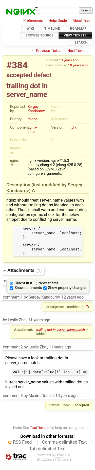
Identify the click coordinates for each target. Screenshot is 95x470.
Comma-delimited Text (64, 448)
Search (81, 42)
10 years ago (78, 65)
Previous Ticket (48, 51)
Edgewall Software (57, 465)
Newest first (48, 288)
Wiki (30, 28)
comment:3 (13, 401)
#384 (17, 65)
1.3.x (73, 127)
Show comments (28, 293)
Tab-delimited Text (47, 454)
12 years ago (72, 302)
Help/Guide (58, 20)
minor (32, 119)
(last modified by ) (44, 187)
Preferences (33, 20)
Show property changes (67, 293)
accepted (19, 75)
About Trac (81, 20)
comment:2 (13, 352)
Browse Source (39, 35)
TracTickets (39, 434)
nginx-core (32, 129)
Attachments (24, 276)
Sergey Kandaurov (36, 109)
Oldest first (23, 288)
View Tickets (75, 35)
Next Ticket (76, 51)
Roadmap (78, 28)
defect (42, 75)
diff (85, 312)
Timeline (52, 28)
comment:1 (13, 302)
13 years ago (69, 60)
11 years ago (39, 325)
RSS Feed (22, 448)
